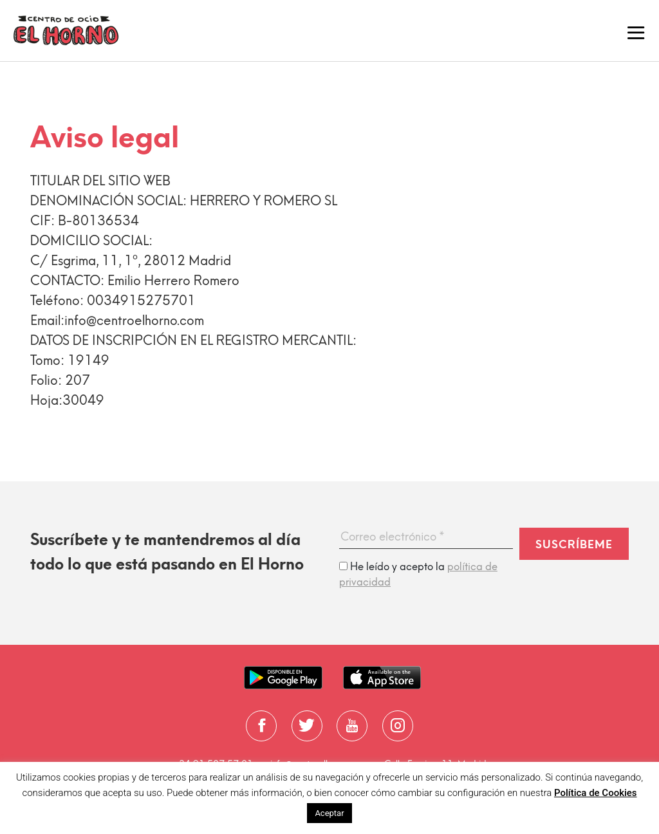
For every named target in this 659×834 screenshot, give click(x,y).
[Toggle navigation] (636, 31)
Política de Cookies (595, 793)
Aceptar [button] (329, 813)
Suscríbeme (574, 544)
